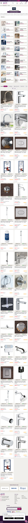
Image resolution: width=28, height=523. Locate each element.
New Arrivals (22, 86)
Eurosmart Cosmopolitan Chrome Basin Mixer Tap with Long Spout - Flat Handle (21, 313)
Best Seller (5, 86)
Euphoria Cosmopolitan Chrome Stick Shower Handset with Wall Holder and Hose (6, 267)
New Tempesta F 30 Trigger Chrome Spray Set (21, 245)
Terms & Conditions (24, 498)
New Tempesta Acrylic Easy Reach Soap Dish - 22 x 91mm (7, 313)
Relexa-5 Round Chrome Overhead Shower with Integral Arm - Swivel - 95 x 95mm (21, 359)
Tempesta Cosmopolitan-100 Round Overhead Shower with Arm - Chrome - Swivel (20, 406)
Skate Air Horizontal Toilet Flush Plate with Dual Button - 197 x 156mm (20, 152)
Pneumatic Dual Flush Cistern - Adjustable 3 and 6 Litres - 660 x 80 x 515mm (20, 382)
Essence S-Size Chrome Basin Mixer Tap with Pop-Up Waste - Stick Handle (21, 199)
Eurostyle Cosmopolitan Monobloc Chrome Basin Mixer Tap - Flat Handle (21, 129)
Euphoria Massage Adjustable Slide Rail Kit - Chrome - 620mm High (7, 222)
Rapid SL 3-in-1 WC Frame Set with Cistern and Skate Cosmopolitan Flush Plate (7, 176)
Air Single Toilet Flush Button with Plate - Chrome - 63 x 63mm (21, 336)
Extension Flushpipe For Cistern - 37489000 (6, 428)
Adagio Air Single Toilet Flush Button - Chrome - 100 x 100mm (6, 152)
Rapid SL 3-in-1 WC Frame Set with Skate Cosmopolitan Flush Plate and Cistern (21, 176)
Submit (19, 508)
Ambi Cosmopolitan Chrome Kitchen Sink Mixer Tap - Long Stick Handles (6, 129)
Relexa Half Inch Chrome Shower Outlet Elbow (6, 451)
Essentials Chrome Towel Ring (6, 289)
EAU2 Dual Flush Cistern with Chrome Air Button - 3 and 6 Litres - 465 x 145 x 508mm (7, 359)
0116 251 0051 (3, 500)
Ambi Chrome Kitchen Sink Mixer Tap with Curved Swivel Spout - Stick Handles (6, 106)
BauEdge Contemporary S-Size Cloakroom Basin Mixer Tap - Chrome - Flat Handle (20, 106)
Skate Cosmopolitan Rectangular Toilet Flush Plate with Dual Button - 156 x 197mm (7, 382)
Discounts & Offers (17, 498)
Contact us (16, 500)
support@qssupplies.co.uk (4, 499)
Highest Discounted (16, 86)
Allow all (9, 518)
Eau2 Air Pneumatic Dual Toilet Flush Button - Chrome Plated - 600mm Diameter (6, 199)
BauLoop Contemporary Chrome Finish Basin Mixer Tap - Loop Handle (20, 267)
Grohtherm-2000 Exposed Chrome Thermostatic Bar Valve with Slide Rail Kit (7, 405)
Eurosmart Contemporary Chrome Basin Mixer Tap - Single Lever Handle (21, 428)
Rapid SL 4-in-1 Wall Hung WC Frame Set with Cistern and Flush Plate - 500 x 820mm (7, 475)
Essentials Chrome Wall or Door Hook (20, 290)
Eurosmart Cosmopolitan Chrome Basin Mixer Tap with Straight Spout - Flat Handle (21, 452)
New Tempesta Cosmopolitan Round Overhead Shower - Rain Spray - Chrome (6, 336)
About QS (16, 495)
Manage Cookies (19, 518)
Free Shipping (10, 86)
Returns (16, 503)
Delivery (23, 495)
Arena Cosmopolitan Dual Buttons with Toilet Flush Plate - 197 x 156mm (21, 222)
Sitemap (16, 499)
